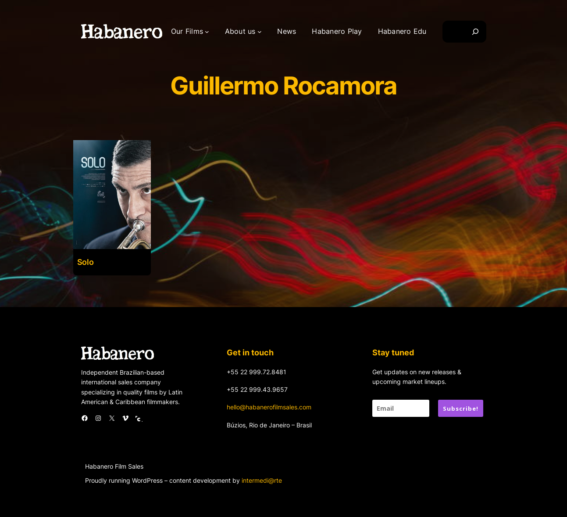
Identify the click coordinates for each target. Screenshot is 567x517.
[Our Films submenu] (207, 31)
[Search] (475, 31)
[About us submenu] (259, 31)
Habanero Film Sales (114, 466)
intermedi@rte (262, 480)
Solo (85, 262)
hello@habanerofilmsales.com (269, 407)
